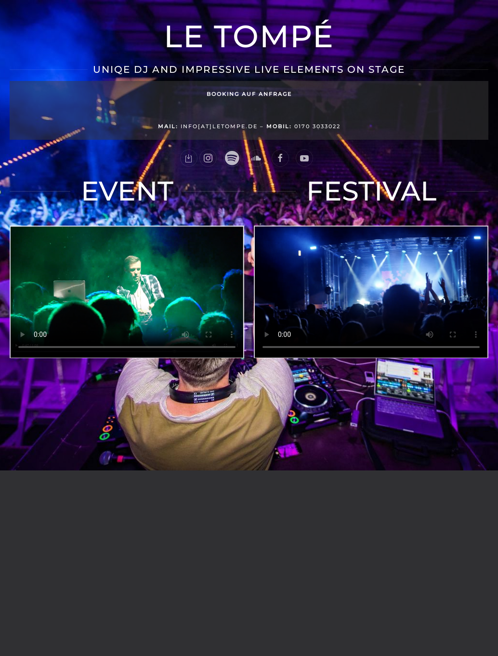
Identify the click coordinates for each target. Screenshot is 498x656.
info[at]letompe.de (208, 126)
